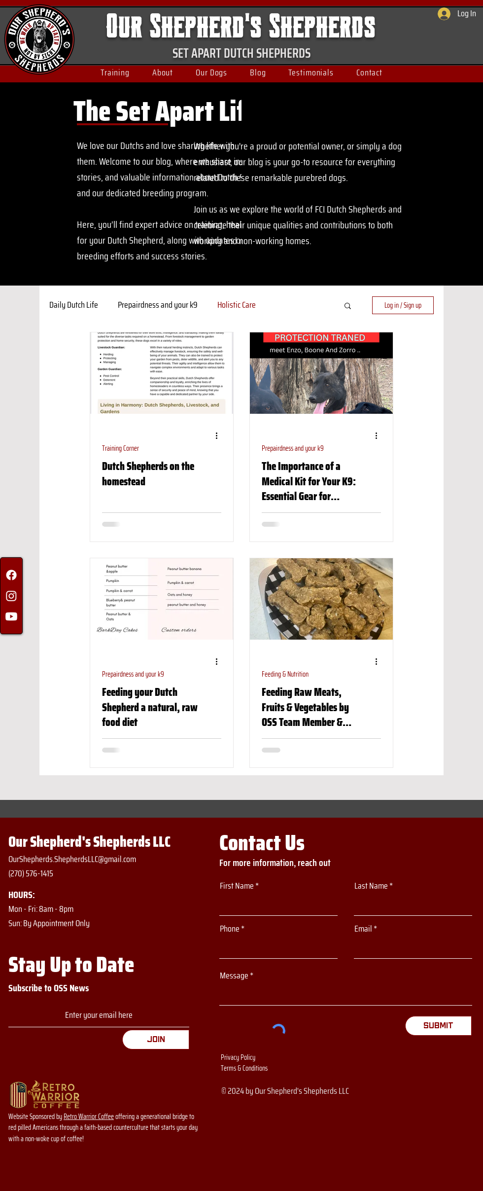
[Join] (155, 1039)
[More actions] (220, 436)
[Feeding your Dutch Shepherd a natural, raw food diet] (161, 599)
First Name (237, 885)
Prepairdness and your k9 (158, 305)
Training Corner (120, 448)
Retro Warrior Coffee (89, 1116)
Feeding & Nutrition (285, 674)
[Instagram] (11, 596)
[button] (115, 73)
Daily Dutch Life (73, 305)
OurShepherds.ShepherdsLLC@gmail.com (72, 859)
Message (234, 975)
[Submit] (438, 1026)
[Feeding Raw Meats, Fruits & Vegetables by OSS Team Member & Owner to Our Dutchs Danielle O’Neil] (321, 599)
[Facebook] (11, 575)
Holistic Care (236, 305)
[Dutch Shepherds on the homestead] (161, 373)
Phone (230, 928)
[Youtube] (11, 616)
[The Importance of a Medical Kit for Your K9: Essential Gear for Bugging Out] (321, 373)
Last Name (371, 885)
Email (363, 928)
